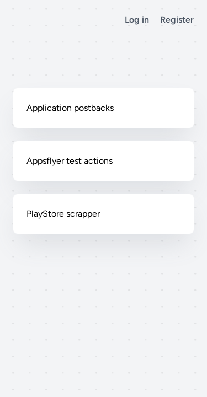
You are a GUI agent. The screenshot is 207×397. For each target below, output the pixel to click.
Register (177, 19)
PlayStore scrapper (63, 213)
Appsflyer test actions (69, 160)
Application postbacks (70, 108)
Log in (137, 19)
